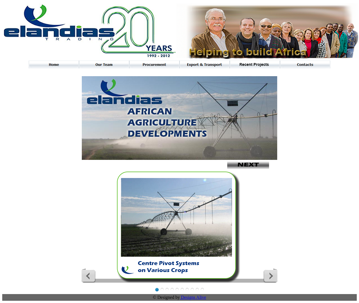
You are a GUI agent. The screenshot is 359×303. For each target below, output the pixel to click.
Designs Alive (193, 297)
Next (270, 275)
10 (202, 290)
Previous (88, 275)
